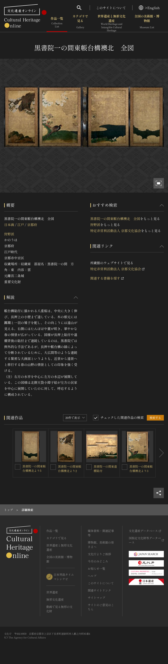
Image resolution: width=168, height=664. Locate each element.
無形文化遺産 (55, 599)
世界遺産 (52, 592)
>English (149, 7)
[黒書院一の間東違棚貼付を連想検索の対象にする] (89, 467)
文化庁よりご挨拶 (99, 554)
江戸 (20, 224)
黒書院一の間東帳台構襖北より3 (141, 468)
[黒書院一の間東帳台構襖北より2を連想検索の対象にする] (53, 467)
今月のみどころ (98, 561)
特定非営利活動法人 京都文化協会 (115, 230)
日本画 (9, 224)
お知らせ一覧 (96, 568)
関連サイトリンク (99, 590)
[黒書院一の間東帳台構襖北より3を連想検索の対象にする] (124, 467)
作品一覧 (57, 22)
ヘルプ (92, 576)
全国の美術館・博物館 (146, 23)
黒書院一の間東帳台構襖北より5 (34, 468)
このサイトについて (111, 7)
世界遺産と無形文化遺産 (111, 23)
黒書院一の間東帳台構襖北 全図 (115, 218)
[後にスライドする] (160, 453)
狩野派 (9, 233)
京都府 (32, 224)
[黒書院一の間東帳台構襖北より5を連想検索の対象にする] (17, 467)
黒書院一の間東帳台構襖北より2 (69, 468)
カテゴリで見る (80, 23)
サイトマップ (96, 598)
